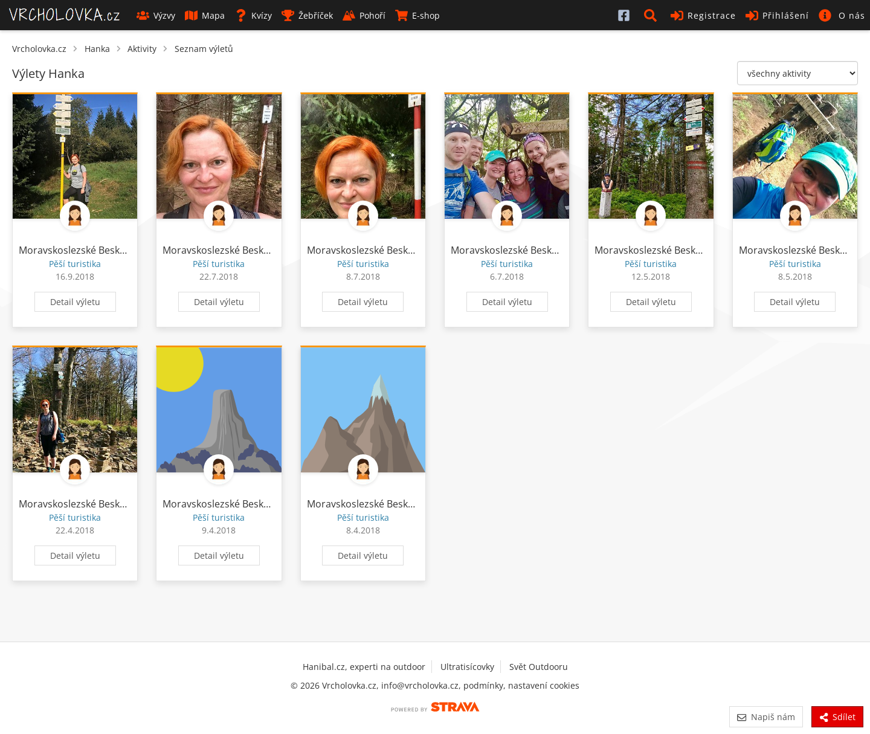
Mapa (205, 15)
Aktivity (141, 48)
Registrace (703, 15)
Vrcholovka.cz (39, 48)
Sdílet (837, 717)
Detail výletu (75, 301)
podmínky (483, 685)
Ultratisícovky (467, 666)
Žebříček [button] (307, 15)
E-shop (417, 15)
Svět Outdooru (538, 666)
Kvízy (253, 15)
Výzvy (156, 15)
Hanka (97, 48)
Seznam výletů (204, 48)
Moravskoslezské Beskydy (77, 250)
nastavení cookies (543, 685)
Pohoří (364, 15)
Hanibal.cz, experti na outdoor (364, 666)
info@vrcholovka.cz (420, 685)
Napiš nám (765, 717)
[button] (652, 15)
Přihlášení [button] (777, 15)
